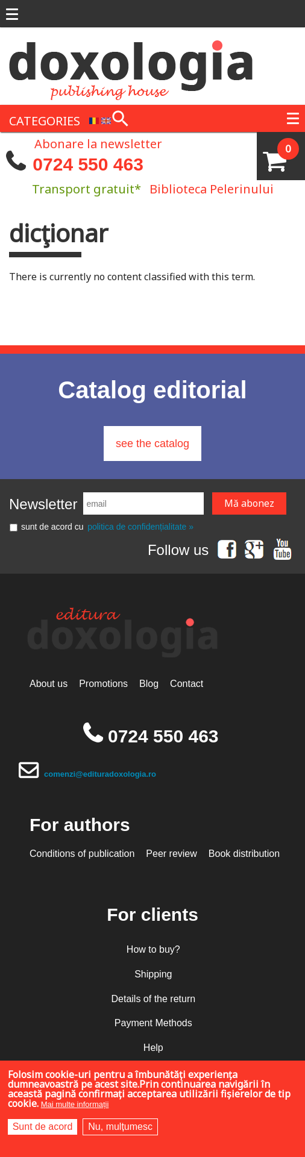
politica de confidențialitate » (140, 526)
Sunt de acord (43, 1126)
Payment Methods (153, 1023)
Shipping (153, 974)
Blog (149, 684)
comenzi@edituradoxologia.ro (100, 774)
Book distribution (244, 853)
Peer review (171, 853)
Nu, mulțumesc (120, 1126)
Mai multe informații (75, 1104)
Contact (186, 684)
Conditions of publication (82, 853)
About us (49, 684)
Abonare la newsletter (98, 143)
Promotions (103, 684)
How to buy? (153, 949)
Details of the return (153, 999)
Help (153, 1048)
